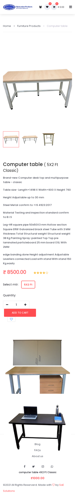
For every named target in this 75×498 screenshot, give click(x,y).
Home (7, 26)
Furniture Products (27, 26)
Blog (37, 444)
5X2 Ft (28, 284)
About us (37, 456)
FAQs (37, 450)
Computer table (55, 26)
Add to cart (20, 312)
